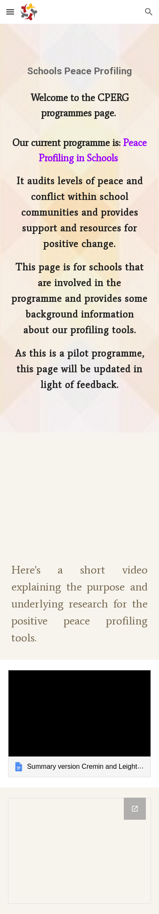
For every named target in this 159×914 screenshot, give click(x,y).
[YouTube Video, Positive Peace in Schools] (79, 490)
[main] (79, 71)
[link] (79, 723)
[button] (10, 11)
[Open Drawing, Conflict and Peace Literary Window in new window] (135, 809)
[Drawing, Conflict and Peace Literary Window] (79, 851)
